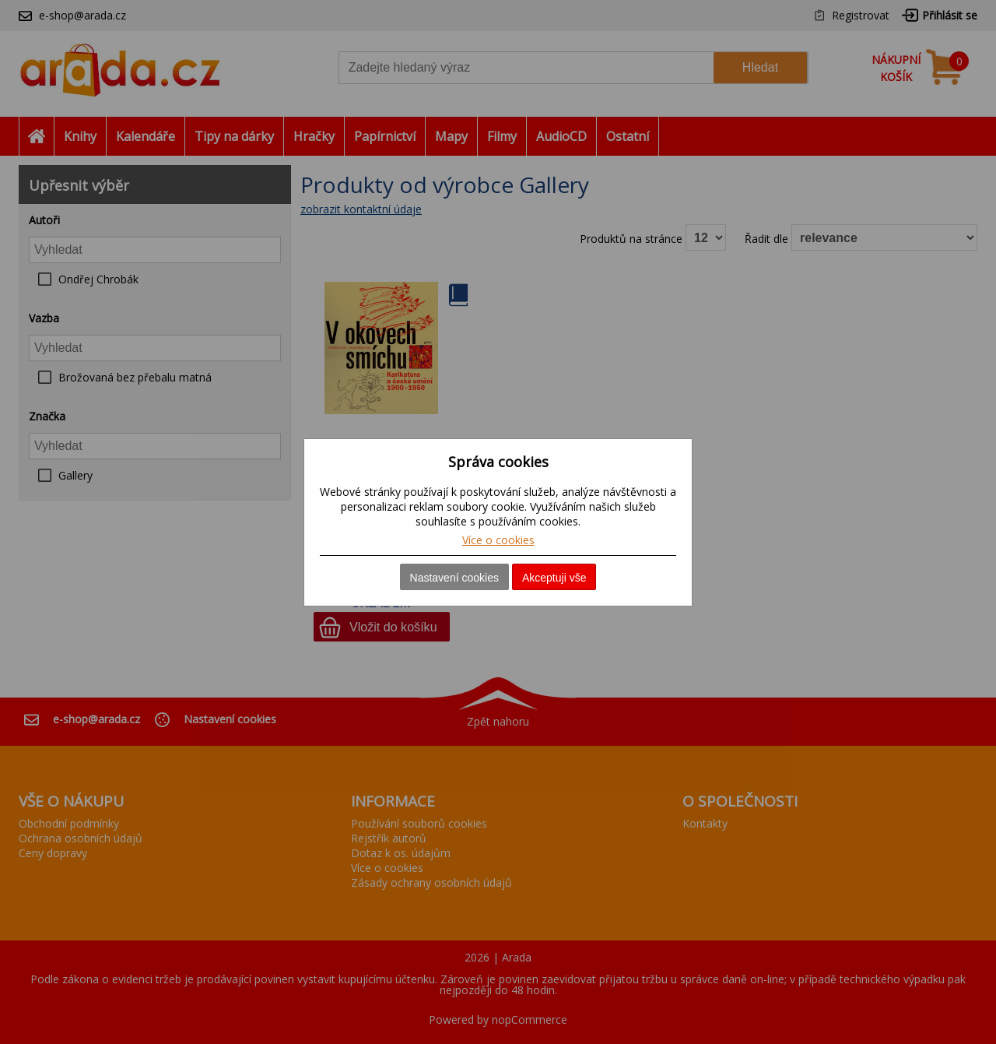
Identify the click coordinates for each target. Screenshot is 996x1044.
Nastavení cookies (454, 577)
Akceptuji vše (554, 577)
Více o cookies (498, 540)
